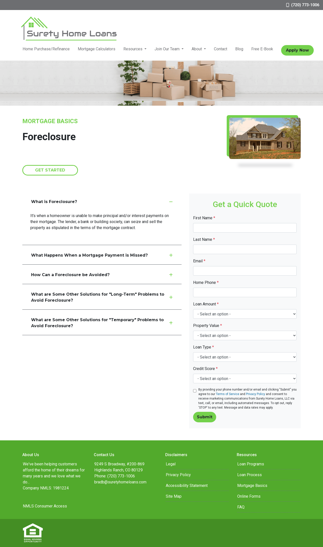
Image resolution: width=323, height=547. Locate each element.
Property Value (207, 325)
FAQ (241, 507)
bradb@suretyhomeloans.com (120, 482)
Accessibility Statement (187, 485)
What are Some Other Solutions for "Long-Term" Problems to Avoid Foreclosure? (102, 297)
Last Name (204, 239)
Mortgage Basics (252, 485)
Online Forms (249, 496)
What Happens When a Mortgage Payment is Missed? (102, 255)
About (197, 49)
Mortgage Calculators (96, 49)
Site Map (174, 496)
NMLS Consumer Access (45, 506)
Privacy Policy (255, 394)
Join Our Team (167, 49)
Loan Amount (206, 304)
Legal (171, 464)
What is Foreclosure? (102, 201)
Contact (220, 49)
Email (199, 261)
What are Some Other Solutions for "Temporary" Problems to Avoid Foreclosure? (102, 322)
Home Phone (206, 282)
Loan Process (249, 474)
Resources (133, 49)
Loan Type (203, 347)
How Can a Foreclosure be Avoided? (102, 274)
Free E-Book (262, 49)
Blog (239, 49)
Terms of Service (227, 394)
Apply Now (297, 50)
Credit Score (205, 368)
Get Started (50, 170)
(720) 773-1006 (302, 5)
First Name (204, 218)
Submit (204, 417)
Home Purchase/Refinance (46, 49)
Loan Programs (250, 464)
